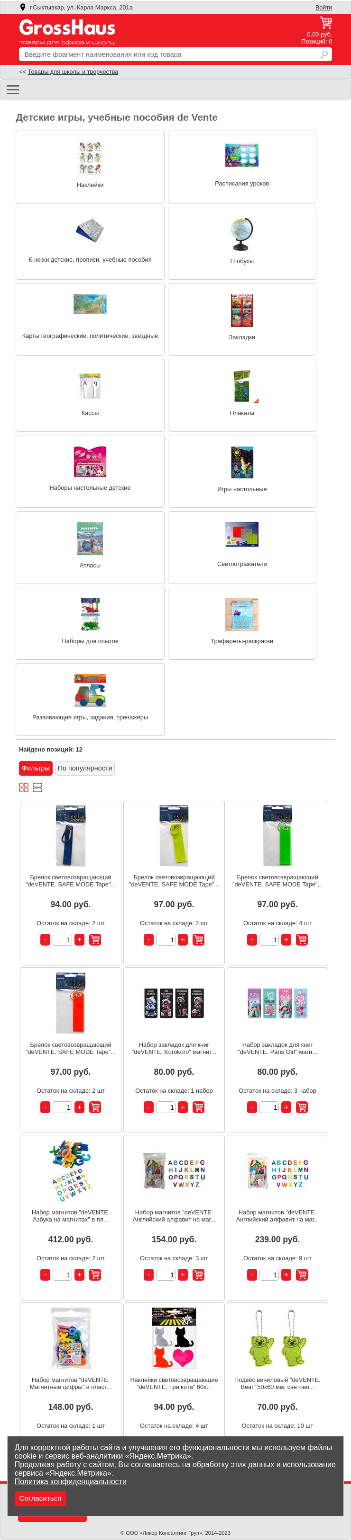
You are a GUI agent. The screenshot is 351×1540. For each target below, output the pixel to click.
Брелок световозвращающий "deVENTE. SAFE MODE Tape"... (71, 881)
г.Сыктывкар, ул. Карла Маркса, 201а (76, 7)
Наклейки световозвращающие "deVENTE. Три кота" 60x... (174, 1383)
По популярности (85, 768)
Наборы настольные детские (90, 487)
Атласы (90, 565)
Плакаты (242, 412)
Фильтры (36, 768)
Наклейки (90, 184)
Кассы (90, 412)
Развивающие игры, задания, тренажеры (90, 717)
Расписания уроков (242, 183)
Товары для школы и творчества (73, 72)
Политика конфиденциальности (71, 1482)
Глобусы (242, 261)
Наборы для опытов (90, 641)
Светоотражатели (242, 563)
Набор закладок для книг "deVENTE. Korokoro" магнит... (174, 1048)
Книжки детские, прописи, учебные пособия (90, 259)
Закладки (242, 337)
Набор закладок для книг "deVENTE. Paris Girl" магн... (277, 1048)
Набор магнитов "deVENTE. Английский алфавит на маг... (174, 1216)
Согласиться (40, 1498)
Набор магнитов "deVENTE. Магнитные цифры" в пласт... (70, 1383)
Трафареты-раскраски (242, 641)
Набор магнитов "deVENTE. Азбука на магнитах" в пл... (71, 1216)
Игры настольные (242, 489)
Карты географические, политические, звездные (90, 335)
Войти (323, 7)
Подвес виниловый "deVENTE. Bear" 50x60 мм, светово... (277, 1383)
